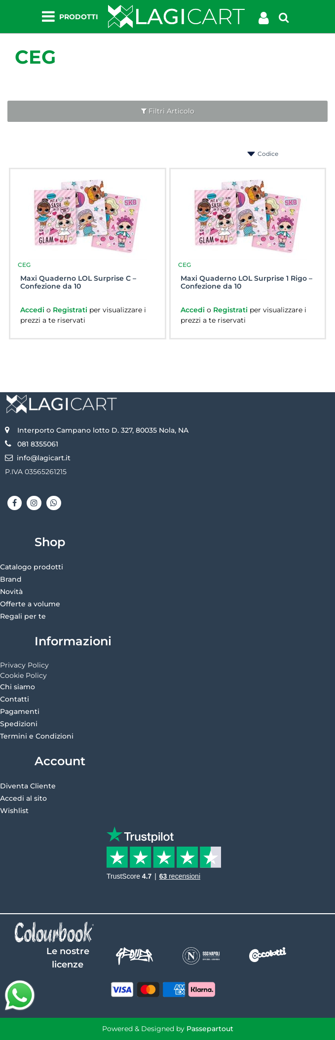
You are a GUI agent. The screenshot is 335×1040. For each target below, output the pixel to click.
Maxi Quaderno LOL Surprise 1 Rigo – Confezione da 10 (246, 282)
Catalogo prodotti (31, 566)
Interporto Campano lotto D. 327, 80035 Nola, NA (102, 430)
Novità (11, 591)
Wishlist (14, 810)
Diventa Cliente (28, 785)
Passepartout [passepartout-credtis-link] (209, 1028)
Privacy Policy (24, 665)
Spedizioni (18, 723)
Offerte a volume (30, 603)
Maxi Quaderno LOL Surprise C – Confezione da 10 (78, 282)
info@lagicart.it (44, 457)
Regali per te (23, 616)
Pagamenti (19, 711)
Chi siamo (17, 686)
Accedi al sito (23, 798)
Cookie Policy (23, 675)
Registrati (71, 309)
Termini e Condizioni (37, 736)
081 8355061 (37, 444)
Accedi (33, 309)
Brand (11, 579)
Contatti (14, 699)
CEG (35, 57)
